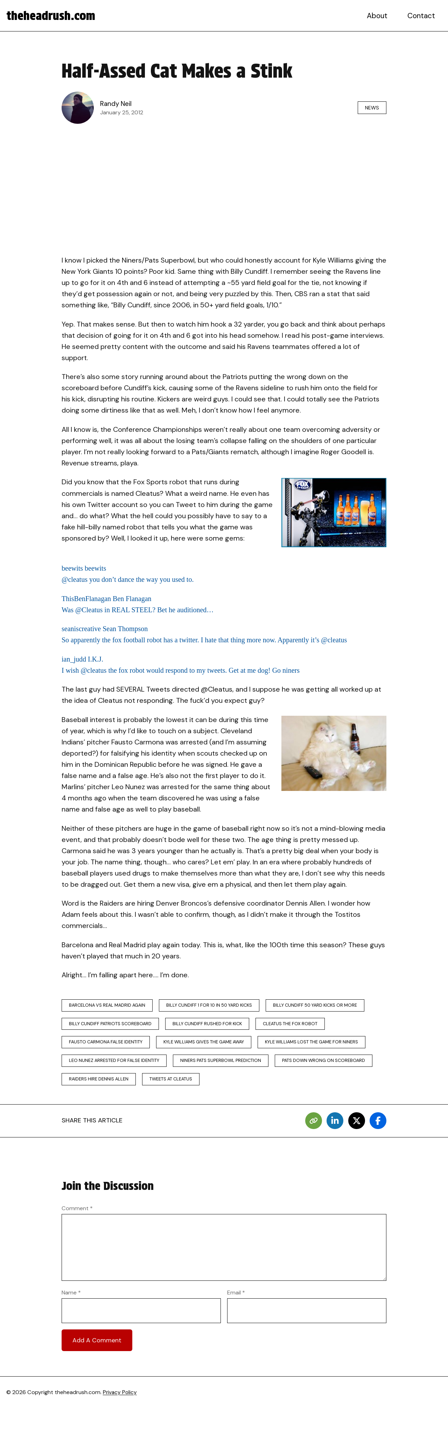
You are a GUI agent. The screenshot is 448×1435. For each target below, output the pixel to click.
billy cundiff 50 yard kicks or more (114, 1026)
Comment (77, 1235)
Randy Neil (116, 103)
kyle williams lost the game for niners (118, 1066)
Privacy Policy (120, 1419)
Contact (422, 16)
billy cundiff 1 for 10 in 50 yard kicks (220, 1006)
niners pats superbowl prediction (111, 1085)
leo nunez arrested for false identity (237, 1066)
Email (236, 1319)
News (370, 107)
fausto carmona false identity (188, 1046)
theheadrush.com (53, 15)
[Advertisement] (224, 180)
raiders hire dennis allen (317, 1085)
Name (71, 1319)
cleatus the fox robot (98, 1046)
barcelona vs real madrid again (110, 1006)
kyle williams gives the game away (293, 1046)
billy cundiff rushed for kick (328, 1026)
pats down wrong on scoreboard (219, 1085)
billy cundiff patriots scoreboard (225, 1026)
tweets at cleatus (92, 1105)
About (378, 16)
